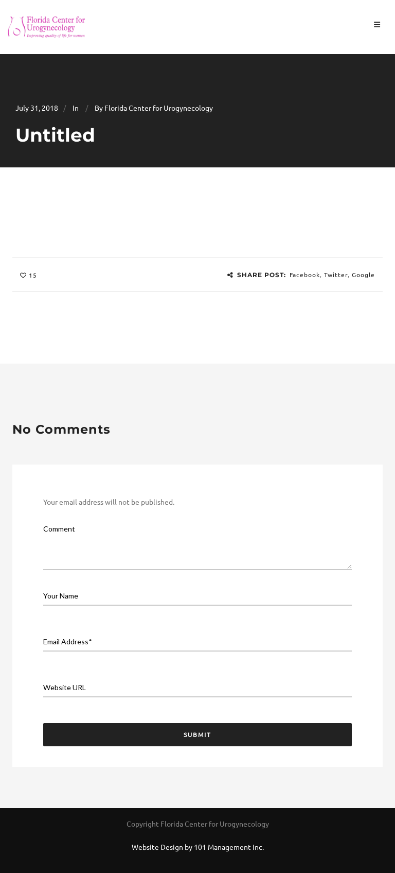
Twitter (336, 274)
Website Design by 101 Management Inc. (198, 846)
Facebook (305, 274)
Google (363, 274)
